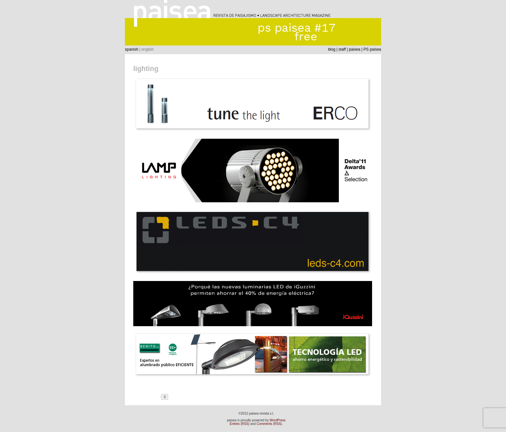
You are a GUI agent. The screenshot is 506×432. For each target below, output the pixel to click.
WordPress (278, 420)
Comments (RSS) (269, 424)
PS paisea (372, 49)
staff (342, 49)
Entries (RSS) (239, 424)
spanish (131, 49)
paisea (354, 49)
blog (331, 49)
